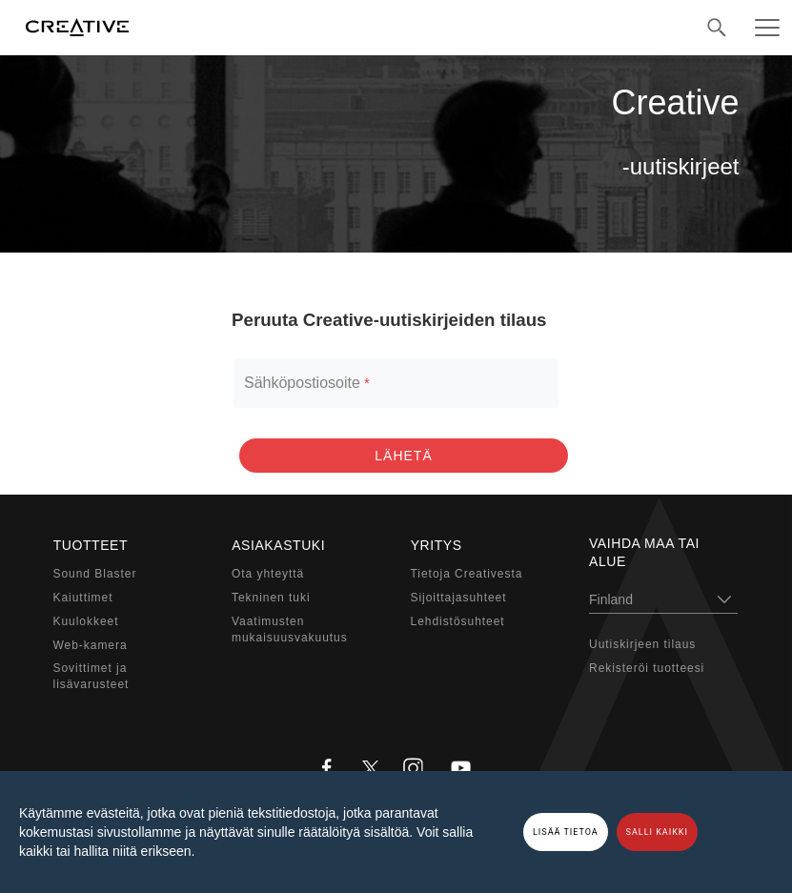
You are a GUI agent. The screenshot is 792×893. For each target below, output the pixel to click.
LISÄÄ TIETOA (566, 832)
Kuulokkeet (86, 621)
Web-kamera (90, 644)
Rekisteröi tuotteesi (646, 668)
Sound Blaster (95, 573)
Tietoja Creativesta (467, 573)
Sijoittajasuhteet (459, 597)
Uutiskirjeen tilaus (642, 644)
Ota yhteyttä (268, 573)
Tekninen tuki (271, 597)
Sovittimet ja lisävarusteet (91, 676)
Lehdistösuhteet (458, 621)
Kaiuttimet (83, 597)
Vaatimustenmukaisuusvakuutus (290, 629)
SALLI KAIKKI (657, 832)
